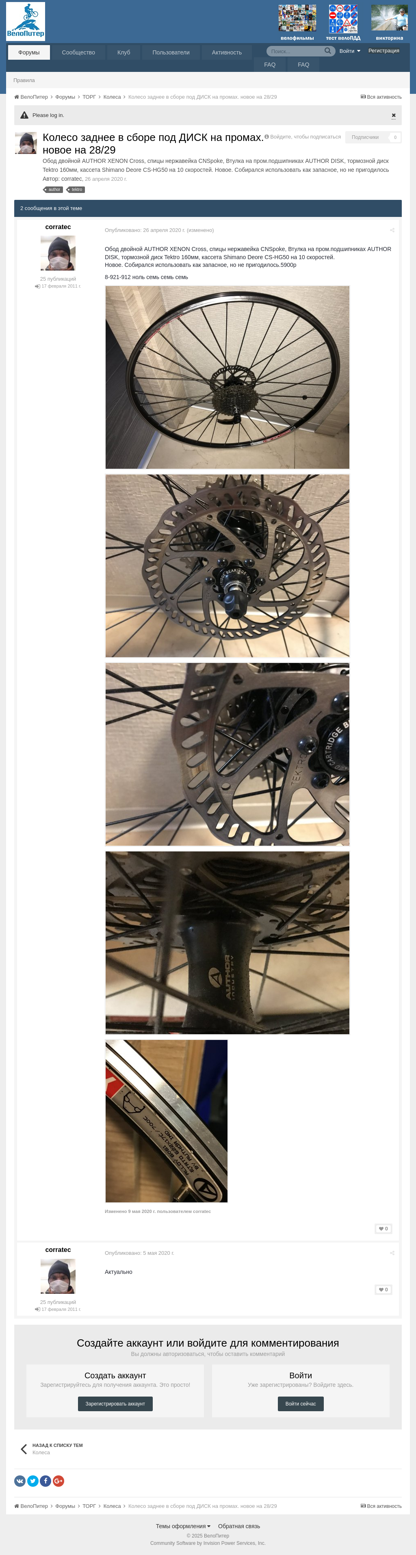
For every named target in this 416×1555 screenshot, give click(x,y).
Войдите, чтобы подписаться (305, 137)
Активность (227, 52)
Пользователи (170, 52)
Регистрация (383, 51)
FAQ (269, 64)
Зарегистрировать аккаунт (115, 1404)
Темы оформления (183, 1526)
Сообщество (78, 52)
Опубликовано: (145, 230)
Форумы (29, 52)
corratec (71, 178)
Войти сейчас (301, 1404)
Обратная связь (239, 1526)
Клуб (123, 52)
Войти (350, 51)
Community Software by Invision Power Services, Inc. (208, 1543)
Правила (24, 80)
